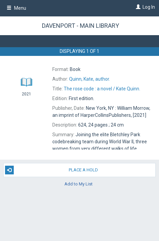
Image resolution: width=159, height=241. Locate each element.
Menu (16, 8)
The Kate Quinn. (102, 88)
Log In (149, 7)
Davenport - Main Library (80, 25)
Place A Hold (51, 170)
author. (89, 79)
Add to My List (78, 183)
